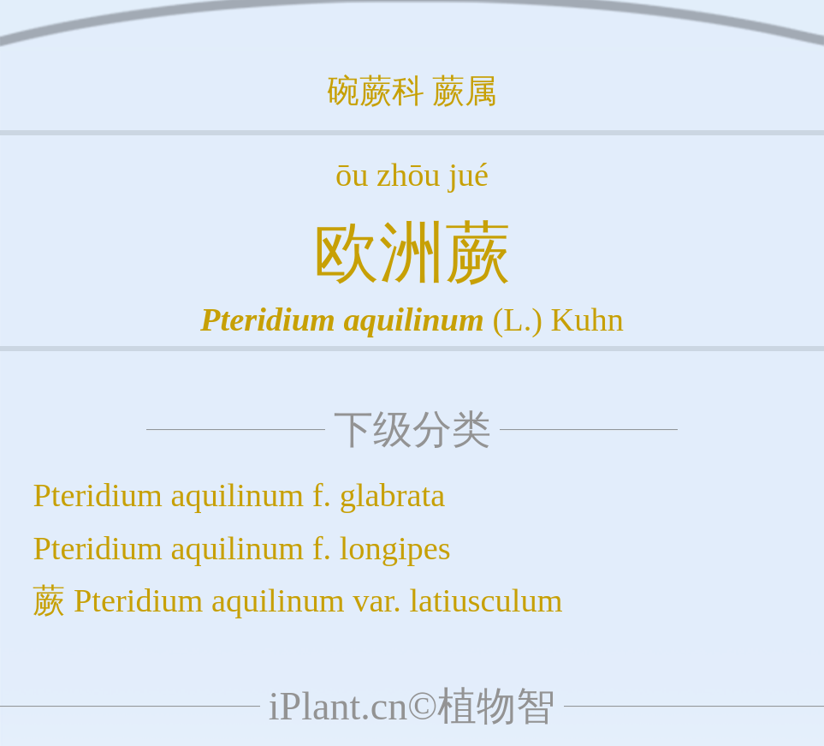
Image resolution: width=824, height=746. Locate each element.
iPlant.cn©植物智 (412, 706)
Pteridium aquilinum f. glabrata (239, 495)
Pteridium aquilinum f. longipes (241, 548)
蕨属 (464, 91)
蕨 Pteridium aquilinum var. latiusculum (297, 600)
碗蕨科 (375, 91)
